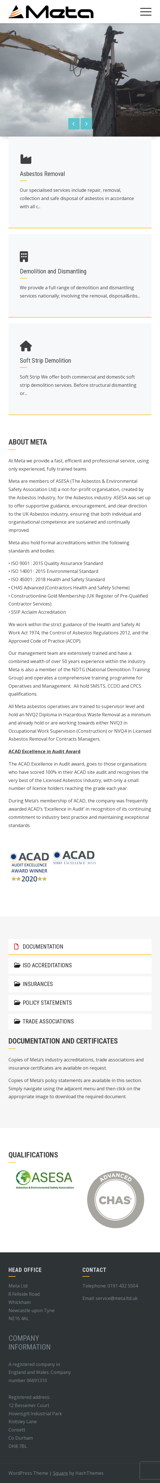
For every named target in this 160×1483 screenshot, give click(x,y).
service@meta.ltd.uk (117, 1298)
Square (60, 1473)
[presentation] (74, 123)
